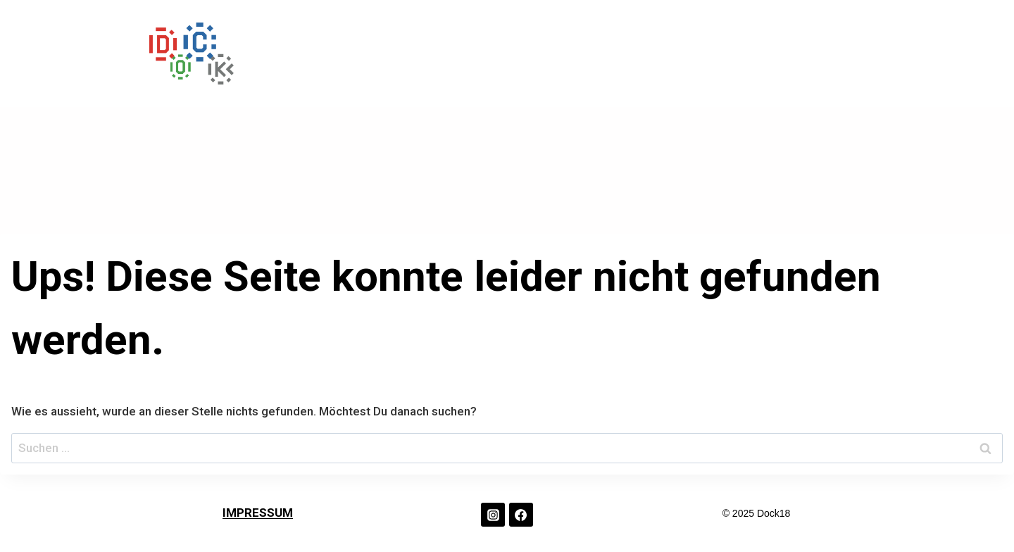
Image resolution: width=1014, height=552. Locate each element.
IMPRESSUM (258, 513)
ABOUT (734, 53)
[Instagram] (493, 515)
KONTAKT (819, 53)
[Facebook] (521, 515)
